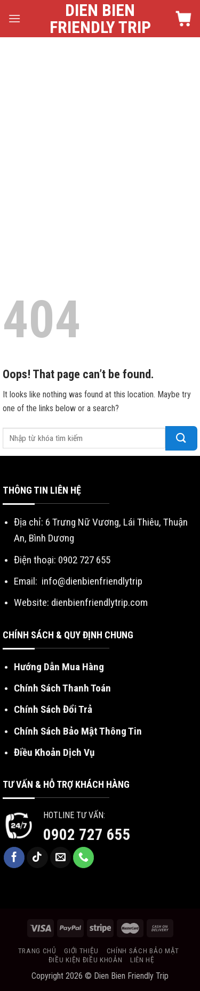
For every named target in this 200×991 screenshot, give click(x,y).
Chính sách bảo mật (143, 950)
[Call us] (83, 857)
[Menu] (14, 18)
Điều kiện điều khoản (86, 959)
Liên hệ (142, 959)
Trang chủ (37, 950)
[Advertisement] (100, 142)
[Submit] (181, 438)
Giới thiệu (81, 950)
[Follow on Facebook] (14, 857)
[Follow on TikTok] (37, 857)
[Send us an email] (60, 857)
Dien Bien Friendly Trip (100, 19)
